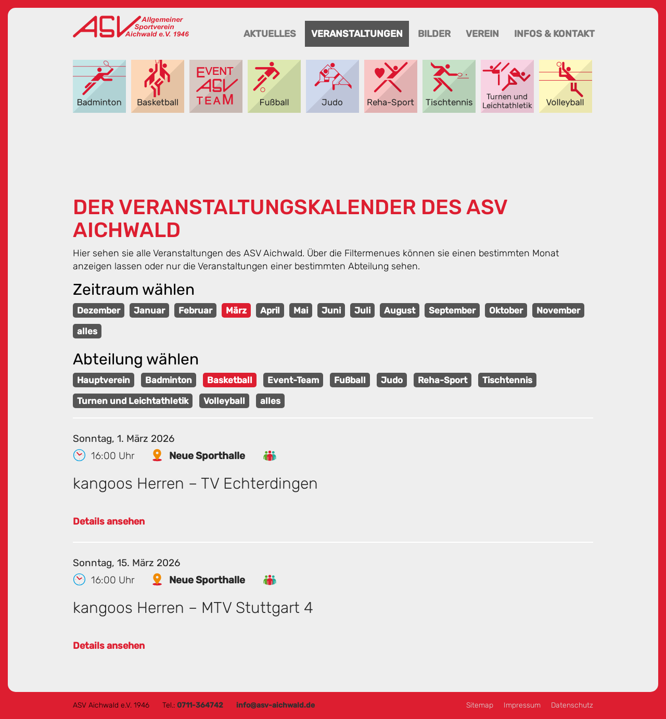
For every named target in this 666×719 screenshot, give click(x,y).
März (236, 310)
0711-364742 (200, 705)
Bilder (434, 34)
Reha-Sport (390, 86)
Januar (149, 310)
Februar (195, 310)
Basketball (157, 86)
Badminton (99, 86)
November (558, 310)
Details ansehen (109, 521)
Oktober (506, 310)
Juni (331, 310)
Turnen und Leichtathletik (507, 86)
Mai (300, 310)
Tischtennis (449, 86)
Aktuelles (270, 34)
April (270, 310)
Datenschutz (572, 705)
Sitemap (479, 705)
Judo (332, 86)
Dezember (98, 310)
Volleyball (565, 86)
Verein (482, 34)
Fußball (274, 86)
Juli (362, 310)
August (399, 310)
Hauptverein (103, 380)
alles (87, 331)
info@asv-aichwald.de (275, 705)
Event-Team (215, 86)
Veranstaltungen (357, 34)
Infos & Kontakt (554, 34)
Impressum (522, 705)
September (452, 310)
